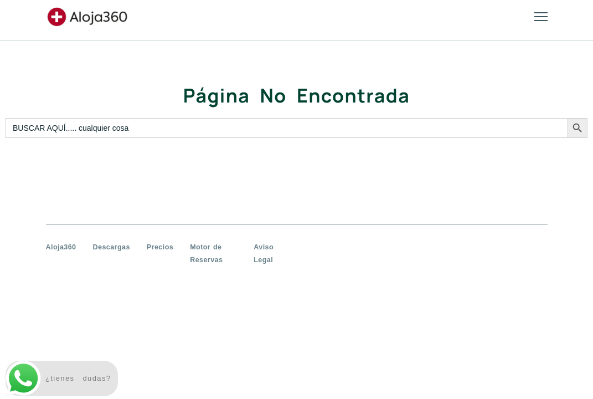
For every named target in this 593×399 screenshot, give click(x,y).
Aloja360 (61, 247)
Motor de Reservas (206, 253)
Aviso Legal (264, 253)
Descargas (111, 247)
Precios (160, 247)
